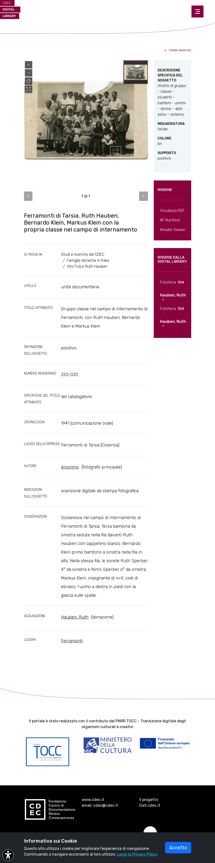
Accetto (178, 848)
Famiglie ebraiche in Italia (88, 260)
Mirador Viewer (172, 229)
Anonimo (70, 467)
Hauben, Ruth (74, 617)
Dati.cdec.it (149, 805)
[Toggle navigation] (197, 11)
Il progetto (148, 799)
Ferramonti (72, 640)
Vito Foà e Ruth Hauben (87, 266)
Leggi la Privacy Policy (137, 854)
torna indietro (177, 50)
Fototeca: (172, 282)
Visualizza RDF (172, 210)
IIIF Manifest (170, 220)
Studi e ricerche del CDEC (82, 254)
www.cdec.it (93, 799)
